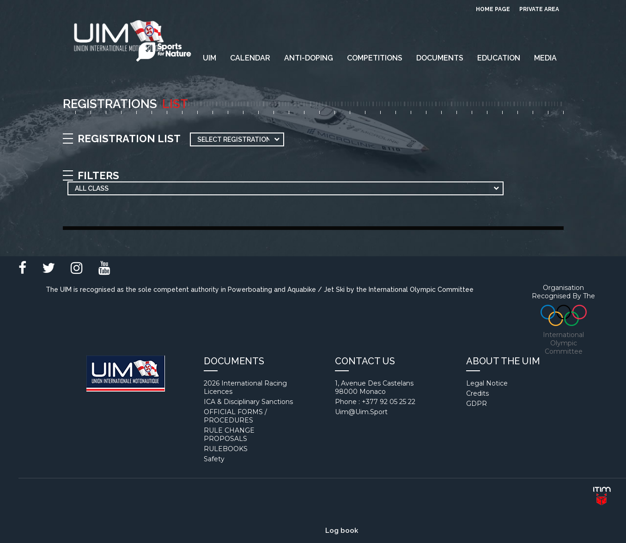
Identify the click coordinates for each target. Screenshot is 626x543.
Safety (214, 459)
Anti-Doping (308, 58)
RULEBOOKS (226, 449)
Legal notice (487, 383)
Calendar (250, 58)
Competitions (374, 58)
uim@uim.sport (361, 412)
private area (539, 9)
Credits (477, 393)
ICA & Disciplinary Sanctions (248, 402)
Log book (341, 530)
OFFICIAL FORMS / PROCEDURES (235, 416)
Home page (493, 9)
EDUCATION (498, 58)
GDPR (476, 403)
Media (545, 58)
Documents (439, 58)
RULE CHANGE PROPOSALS (229, 434)
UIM (209, 58)
